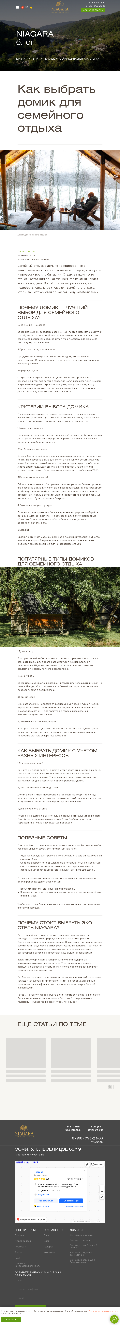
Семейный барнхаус (81, 1235)
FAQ (17, 1258)
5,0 (26, 7)
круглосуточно (97, 3)
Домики (19, 1235)
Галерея (48, 1247)
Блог (36, 59)
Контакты (49, 1252)
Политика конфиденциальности (27, 1265)
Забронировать (93, 10)
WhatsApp (96, 1142)
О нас (47, 1235)
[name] (60, 1280)
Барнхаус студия (80, 1240)
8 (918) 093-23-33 (95, 6)
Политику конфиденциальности (103, 1311)
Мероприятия (23, 1241)
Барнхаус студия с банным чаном (81, 1254)
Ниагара (18, 1162)
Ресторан (20, 1247)
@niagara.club (73, 1130)
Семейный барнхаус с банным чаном (82, 1261)
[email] (60, 1298)
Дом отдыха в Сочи (22, 1164)
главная (21, 59)
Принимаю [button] (11, 1319)
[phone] (60, 1289)
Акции (18, 1252)
